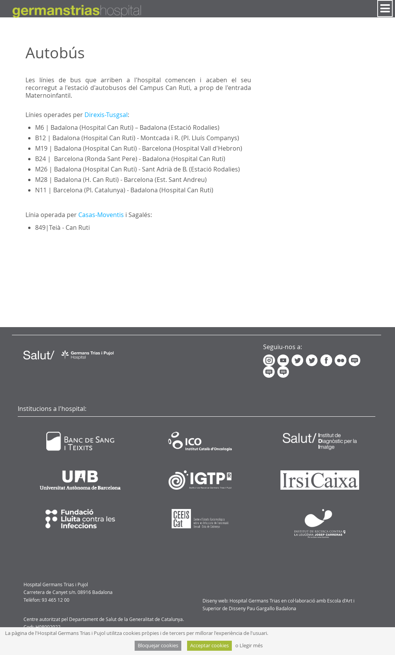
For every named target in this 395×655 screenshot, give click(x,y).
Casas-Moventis (101, 214)
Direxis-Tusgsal (106, 114)
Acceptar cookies (209, 645)
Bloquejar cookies (158, 645)
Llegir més (251, 645)
